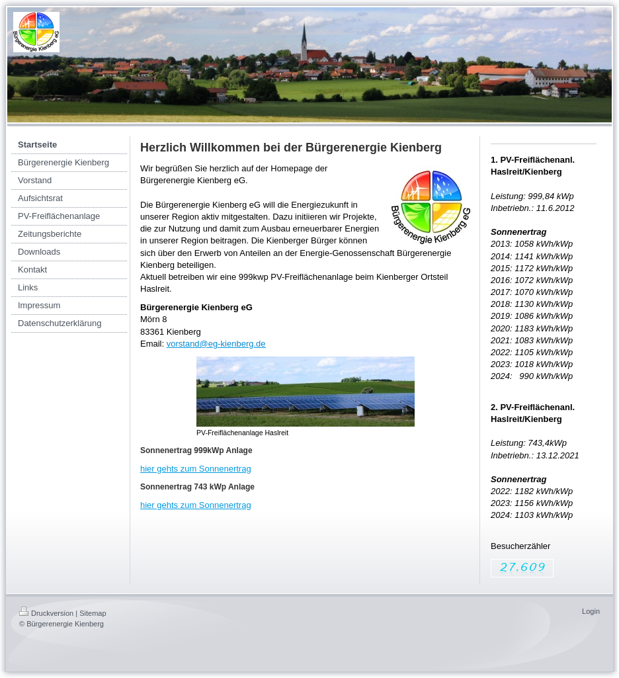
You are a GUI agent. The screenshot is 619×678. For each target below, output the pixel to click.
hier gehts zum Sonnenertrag (195, 469)
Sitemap (92, 613)
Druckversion (46, 613)
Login (591, 611)
